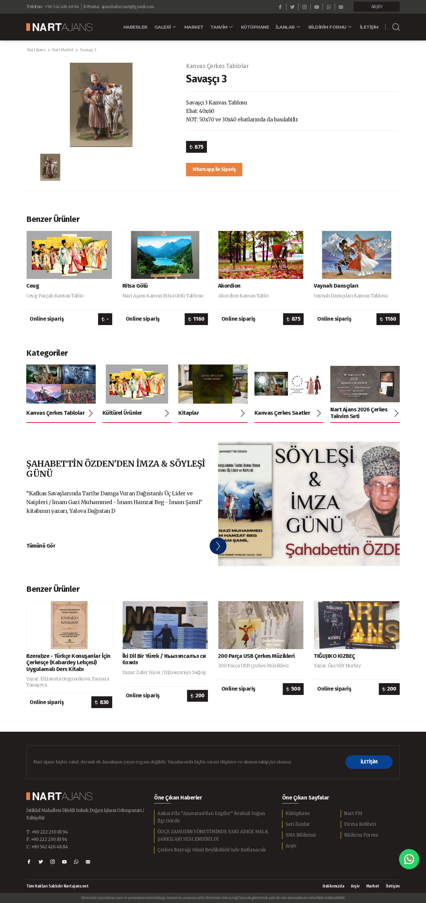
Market (372, 886)
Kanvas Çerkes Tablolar (217, 66)
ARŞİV (377, 6)
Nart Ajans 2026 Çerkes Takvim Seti (358, 413)
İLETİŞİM (369, 762)
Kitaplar (188, 412)
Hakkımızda (333, 886)
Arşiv (290, 846)
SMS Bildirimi (300, 835)
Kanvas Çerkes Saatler (282, 412)
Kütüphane (297, 813)
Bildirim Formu (361, 835)
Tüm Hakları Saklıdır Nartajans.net (57, 886)
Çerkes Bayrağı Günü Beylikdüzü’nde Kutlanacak (211, 850)
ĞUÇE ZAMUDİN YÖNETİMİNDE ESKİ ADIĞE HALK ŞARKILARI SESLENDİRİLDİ (212, 835)
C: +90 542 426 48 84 (47, 847)
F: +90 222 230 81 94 (46, 839)
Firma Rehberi (360, 824)
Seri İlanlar (297, 824)
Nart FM (353, 813)
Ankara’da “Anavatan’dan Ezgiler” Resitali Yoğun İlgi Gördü (211, 817)
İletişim (393, 886)
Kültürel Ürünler (122, 412)
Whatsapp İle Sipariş (214, 169)
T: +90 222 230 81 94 (47, 832)
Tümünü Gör (40, 546)
